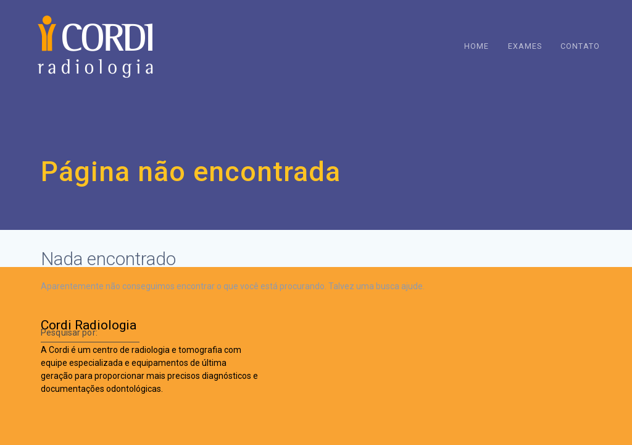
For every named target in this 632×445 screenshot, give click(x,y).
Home (476, 46)
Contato (580, 46)
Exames (525, 46)
